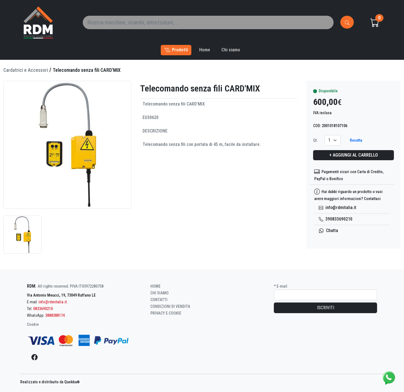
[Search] (208, 22)
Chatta (328, 230)
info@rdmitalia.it (337, 207)
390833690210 (335, 219)
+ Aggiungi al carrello (353, 155)
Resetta (356, 140)
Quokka (72, 382)
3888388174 (55, 315)
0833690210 (43, 308)
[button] (176, 50)
